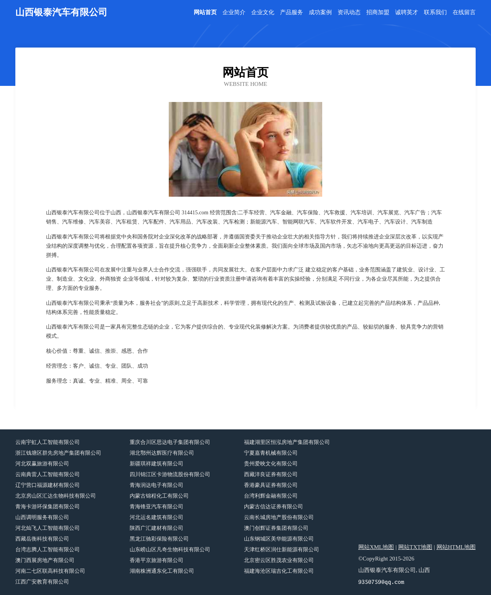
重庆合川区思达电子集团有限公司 (170, 442)
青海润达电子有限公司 (156, 485)
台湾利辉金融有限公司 (271, 496)
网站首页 (205, 12)
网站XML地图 (376, 547)
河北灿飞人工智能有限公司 (47, 528)
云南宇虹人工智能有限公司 (47, 442)
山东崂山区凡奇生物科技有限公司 (170, 549)
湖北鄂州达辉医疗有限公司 (162, 453)
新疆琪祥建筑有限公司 (156, 464)
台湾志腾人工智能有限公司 (47, 549)
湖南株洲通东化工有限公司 (162, 571)
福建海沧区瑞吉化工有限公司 (279, 571)
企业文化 (262, 12)
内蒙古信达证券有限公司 (273, 507)
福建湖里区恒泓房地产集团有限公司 (287, 442)
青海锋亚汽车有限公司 (156, 507)
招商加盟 (377, 12)
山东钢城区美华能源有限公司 (279, 539)
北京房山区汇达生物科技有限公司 (55, 496)
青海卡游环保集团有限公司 (47, 507)
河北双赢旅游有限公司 (42, 464)
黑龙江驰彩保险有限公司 (159, 539)
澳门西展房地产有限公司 (44, 560)
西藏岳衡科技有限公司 (42, 539)
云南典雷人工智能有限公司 (47, 474)
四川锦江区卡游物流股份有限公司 (170, 474)
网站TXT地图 (415, 547)
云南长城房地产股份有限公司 (279, 517)
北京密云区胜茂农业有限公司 (279, 560)
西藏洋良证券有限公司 (271, 474)
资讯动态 (349, 12)
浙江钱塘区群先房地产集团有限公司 (58, 453)
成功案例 (320, 12)
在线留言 (464, 12)
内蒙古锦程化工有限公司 (159, 496)
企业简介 (234, 12)
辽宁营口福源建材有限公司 (47, 485)
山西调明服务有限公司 (42, 517)
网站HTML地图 (456, 547)
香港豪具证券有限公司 (271, 485)
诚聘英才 (406, 12)
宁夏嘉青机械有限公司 (271, 453)
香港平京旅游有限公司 (156, 560)
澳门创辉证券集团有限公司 (276, 528)
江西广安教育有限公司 (42, 582)
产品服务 (291, 12)
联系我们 (435, 12)
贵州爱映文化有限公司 (271, 464)
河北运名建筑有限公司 (156, 517)
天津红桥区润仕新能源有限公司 (281, 549)
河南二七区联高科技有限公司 (50, 571)
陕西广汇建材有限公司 (156, 528)
